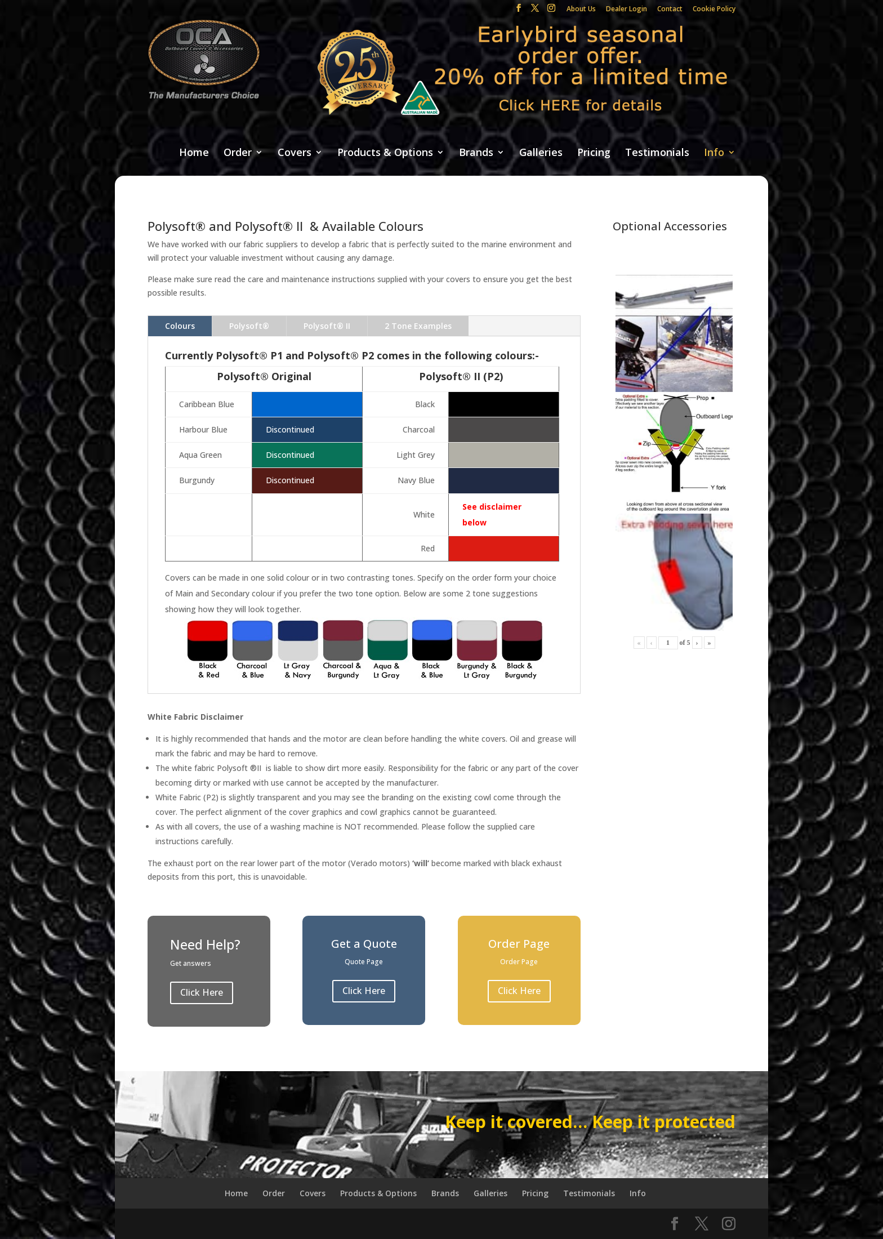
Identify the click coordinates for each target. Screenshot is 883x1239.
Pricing (593, 153)
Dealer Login (626, 10)
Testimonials (657, 153)
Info (714, 153)
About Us (581, 10)
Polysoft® (249, 325)
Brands (476, 153)
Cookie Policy (714, 10)
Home (194, 153)
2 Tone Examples (418, 325)
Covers (294, 153)
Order (238, 153)
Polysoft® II (327, 325)
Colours (180, 325)
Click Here (201, 992)
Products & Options (385, 153)
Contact (670, 10)
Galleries (541, 153)
